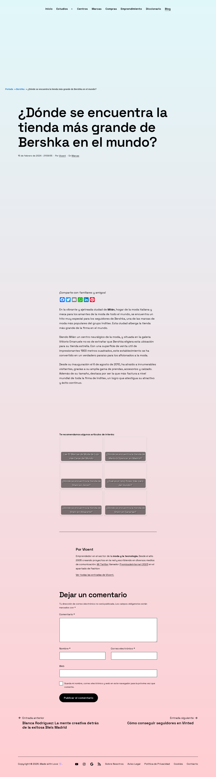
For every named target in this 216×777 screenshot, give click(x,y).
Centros (82, 8)
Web (61, 666)
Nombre (64, 648)
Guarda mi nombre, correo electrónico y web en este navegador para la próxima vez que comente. (109, 685)
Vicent (62, 155)
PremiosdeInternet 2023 (134, 564)
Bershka (20, 89)
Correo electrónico (123, 648)
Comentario (67, 614)
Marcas (97, 8)
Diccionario (153, 8)
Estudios (62, 8)
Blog (168, 8)
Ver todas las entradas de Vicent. (95, 574)
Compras (111, 8)
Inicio (48, 8)
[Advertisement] (90, 53)
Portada (9, 89)
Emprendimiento (131, 8)
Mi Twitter (103, 564)
